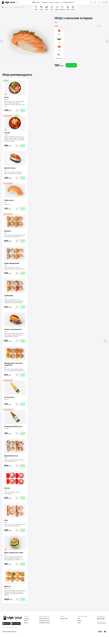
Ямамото (7, 231)
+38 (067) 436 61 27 (44, 618)
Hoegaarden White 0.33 (13, 426)
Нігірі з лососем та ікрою (17, 7)
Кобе (6, 520)
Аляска (7, 488)
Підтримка (102, 623)
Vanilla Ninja (8, 295)
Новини (57, 2)
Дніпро (79, 620)
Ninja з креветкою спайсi (13, 553)
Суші (7, 7)
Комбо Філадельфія (11, 263)
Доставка (44, 2)
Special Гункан (9, 168)
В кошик (71, 65)
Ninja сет (7, 586)
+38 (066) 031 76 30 (44, 620)
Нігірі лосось (9, 200)
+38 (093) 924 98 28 (44, 622)
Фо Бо (6, 97)
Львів (79, 622)
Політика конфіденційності (9, 631)
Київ (79, 618)
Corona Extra (9, 397)
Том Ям (7, 133)
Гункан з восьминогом (12, 329)
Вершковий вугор (11, 456)
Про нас (51, 2)
